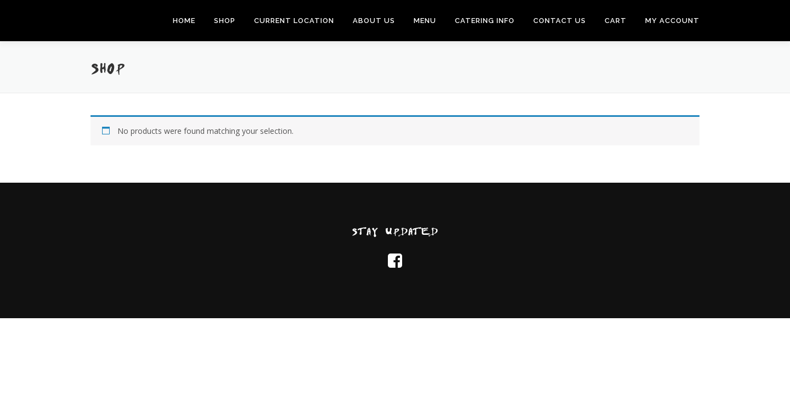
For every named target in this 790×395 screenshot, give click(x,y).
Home (184, 20)
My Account (672, 20)
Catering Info (485, 20)
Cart (616, 20)
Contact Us (559, 20)
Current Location (294, 20)
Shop (224, 20)
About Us (374, 20)
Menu (425, 20)
